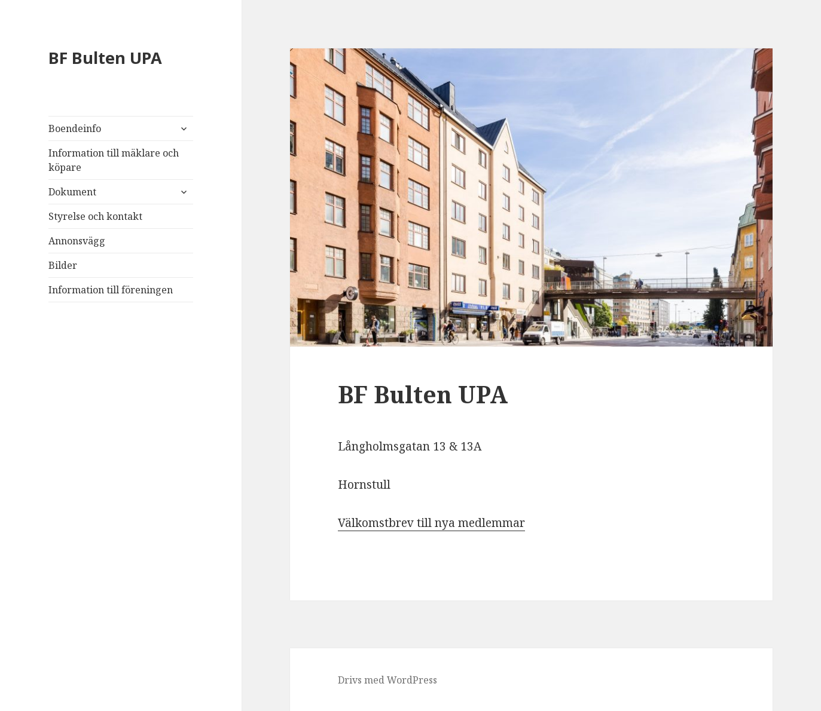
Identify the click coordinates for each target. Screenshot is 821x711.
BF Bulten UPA (105, 58)
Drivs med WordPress (387, 680)
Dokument (72, 191)
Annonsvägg (76, 240)
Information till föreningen (110, 289)
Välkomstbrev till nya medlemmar (431, 523)
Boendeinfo (74, 128)
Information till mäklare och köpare (113, 160)
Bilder (62, 265)
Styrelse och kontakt (95, 216)
